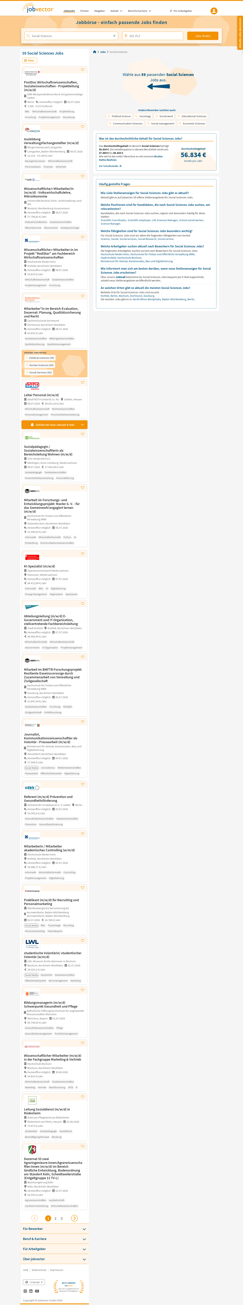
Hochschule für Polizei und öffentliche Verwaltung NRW (162, 254)
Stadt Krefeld (108, 257)
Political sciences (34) (40, 357)
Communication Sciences (126, 123)
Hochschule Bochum (129, 257)
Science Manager (111, 223)
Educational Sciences (192, 116)
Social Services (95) (39, 372)
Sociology (143, 116)
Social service (166, 239)
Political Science (119, 116)
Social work (164, 116)
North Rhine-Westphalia (147, 299)
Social (115, 239)
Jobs (103, 52)
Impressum (56, 1270)
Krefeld (105, 295)
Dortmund (136, 295)
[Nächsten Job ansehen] (74, 1218)
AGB (25, 1270)
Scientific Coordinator (114, 220)
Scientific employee (139, 220)
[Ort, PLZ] (152, 36)
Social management (160, 123)
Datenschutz (39, 1270)
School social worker (191, 220)
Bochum (124, 295)
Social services (128, 239)
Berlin (114, 295)
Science (105, 239)
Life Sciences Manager (165, 220)
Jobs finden (203, 36)
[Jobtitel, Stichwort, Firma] (71, 36)
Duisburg (149, 295)
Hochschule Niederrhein (115, 254)
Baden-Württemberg (174, 299)
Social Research (147, 239)
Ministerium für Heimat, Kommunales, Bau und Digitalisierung (137, 261)
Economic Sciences (192, 123)
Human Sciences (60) (40, 365)
